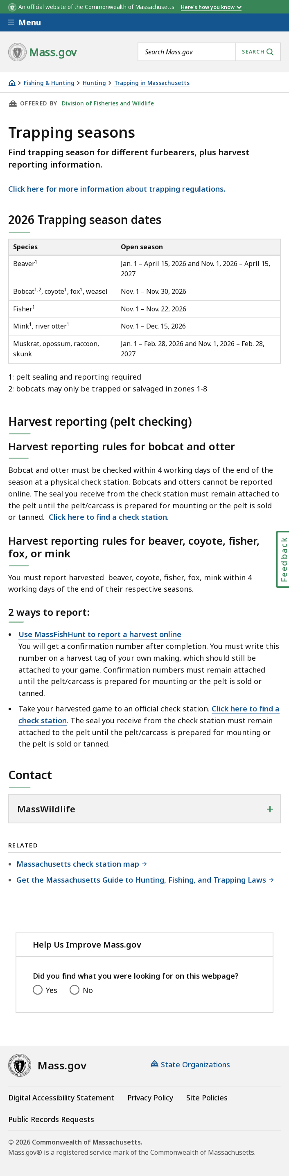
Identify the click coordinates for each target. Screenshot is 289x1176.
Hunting (94, 83)
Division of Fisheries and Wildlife (108, 103)
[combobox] (209, 51)
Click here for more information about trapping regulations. (116, 189)
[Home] (12, 82)
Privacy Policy (150, 1097)
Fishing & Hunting (49, 83)
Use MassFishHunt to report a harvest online (99, 634)
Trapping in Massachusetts (152, 83)
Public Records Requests (51, 1119)
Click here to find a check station (108, 517)
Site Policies (207, 1097)
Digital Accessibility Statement (61, 1097)
